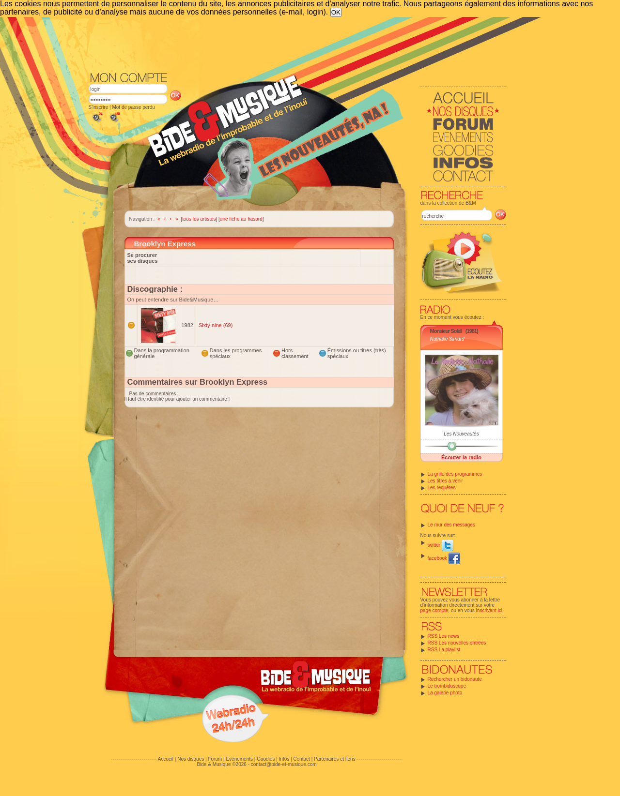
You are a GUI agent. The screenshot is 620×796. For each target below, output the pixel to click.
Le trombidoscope (447, 686)
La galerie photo (445, 692)
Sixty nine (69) (215, 325)
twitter (440, 545)
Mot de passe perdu (133, 107)
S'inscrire (98, 107)
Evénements (239, 759)
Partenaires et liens (335, 759)
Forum (215, 759)
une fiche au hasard (241, 219)
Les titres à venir (445, 480)
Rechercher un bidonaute (455, 679)
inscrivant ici (489, 610)
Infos (284, 759)
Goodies (266, 759)
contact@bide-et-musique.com (284, 764)
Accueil (165, 759)
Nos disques (190, 759)
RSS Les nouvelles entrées (457, 643)
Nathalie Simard (447, 339)
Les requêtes (442, 487)
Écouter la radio (461, 457)
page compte (434, 610)
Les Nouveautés (461, 433)
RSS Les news (444, 636)
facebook (444, 558)
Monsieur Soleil (446, 331)
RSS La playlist (444, 649)
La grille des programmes (455, 474)
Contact (301, 759)
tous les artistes (199, 219)
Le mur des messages (451, 524)
